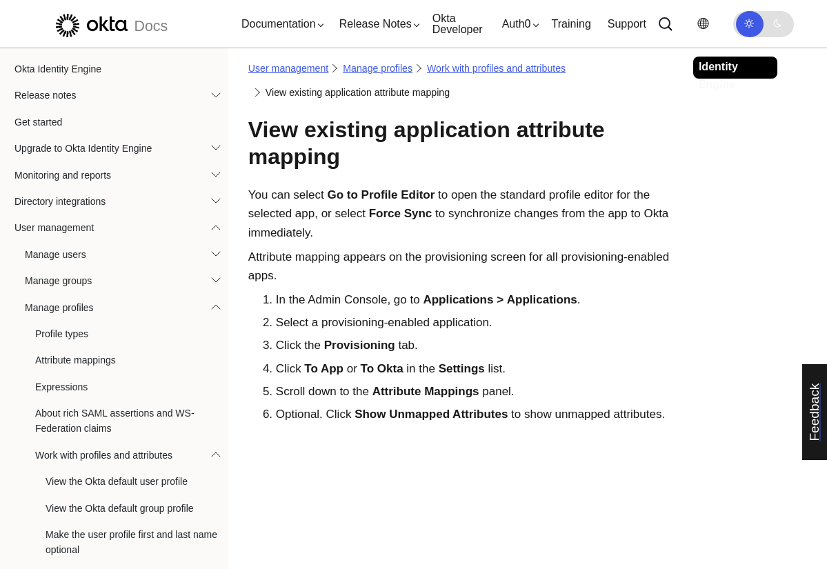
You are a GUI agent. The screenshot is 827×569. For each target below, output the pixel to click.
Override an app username (103, 489)
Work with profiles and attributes (496, 68)
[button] (279, 24)
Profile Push (71, 257)
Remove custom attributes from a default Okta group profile (132, 60)
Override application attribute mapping (127, 515)
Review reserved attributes (103, 231)
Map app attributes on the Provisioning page (128, 375)
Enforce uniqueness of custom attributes (132, 135)
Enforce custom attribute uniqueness (124, 162)
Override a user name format (107, 462)
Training (571, 24)
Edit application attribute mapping (117, 409)
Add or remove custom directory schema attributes (132, 196)
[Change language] (703, 23)
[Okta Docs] (109, 24)
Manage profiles (377, 68)
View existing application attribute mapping (123, 292)
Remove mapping (83, 542)
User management (288, 68)
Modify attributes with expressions (118, 435)
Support (627, 24)
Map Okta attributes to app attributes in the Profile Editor (129, 333)
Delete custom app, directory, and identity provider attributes (134, 102)
